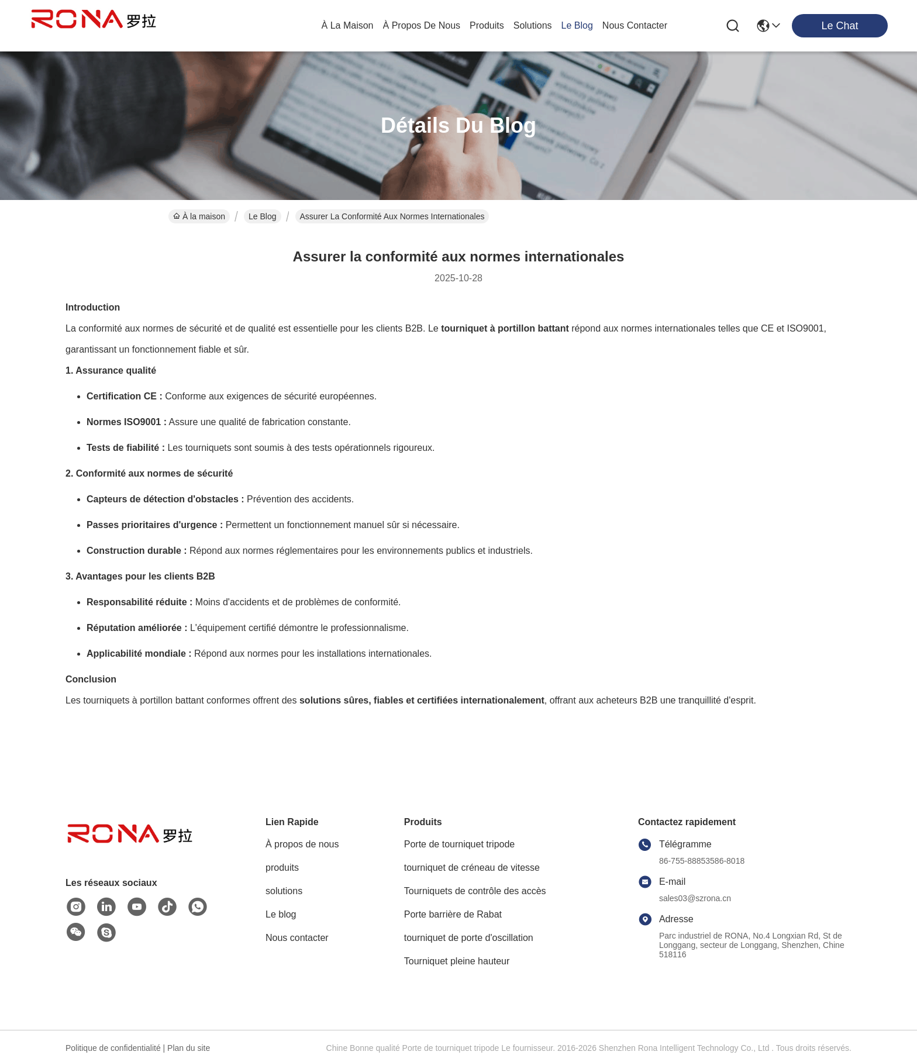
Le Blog (262, 216)
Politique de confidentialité (113, 1048)
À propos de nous (422, 25)
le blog (577, 25)
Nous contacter (297, 938)
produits (487, 25)
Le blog (281, 914)
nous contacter (634, 25)
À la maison (348, 25)
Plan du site (188, 1048)
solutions (532, 25)
